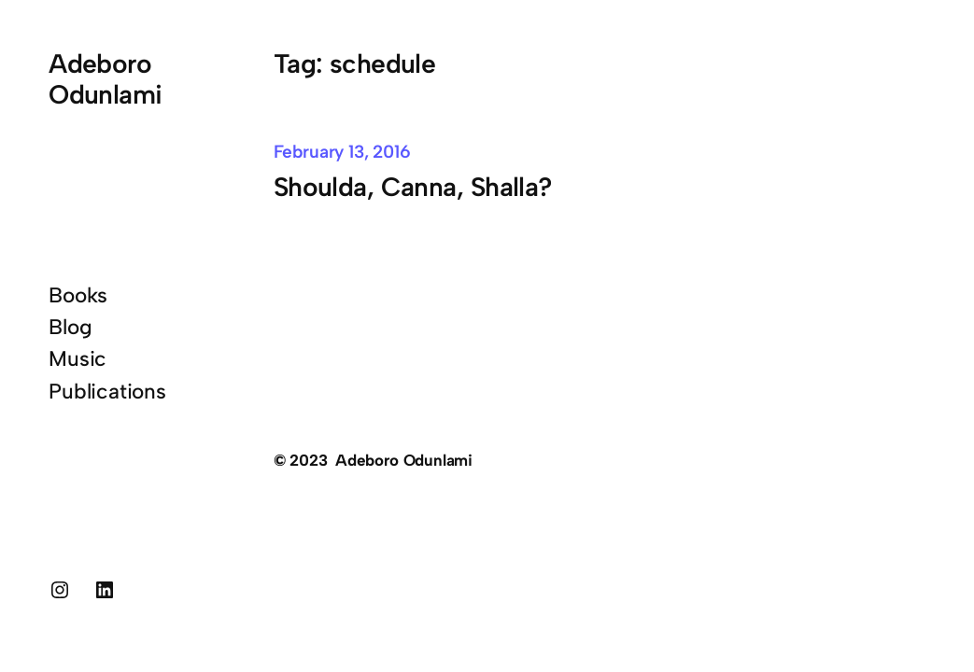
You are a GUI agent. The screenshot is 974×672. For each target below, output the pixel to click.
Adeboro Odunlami (105, 78)
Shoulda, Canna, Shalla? (413, 187)
